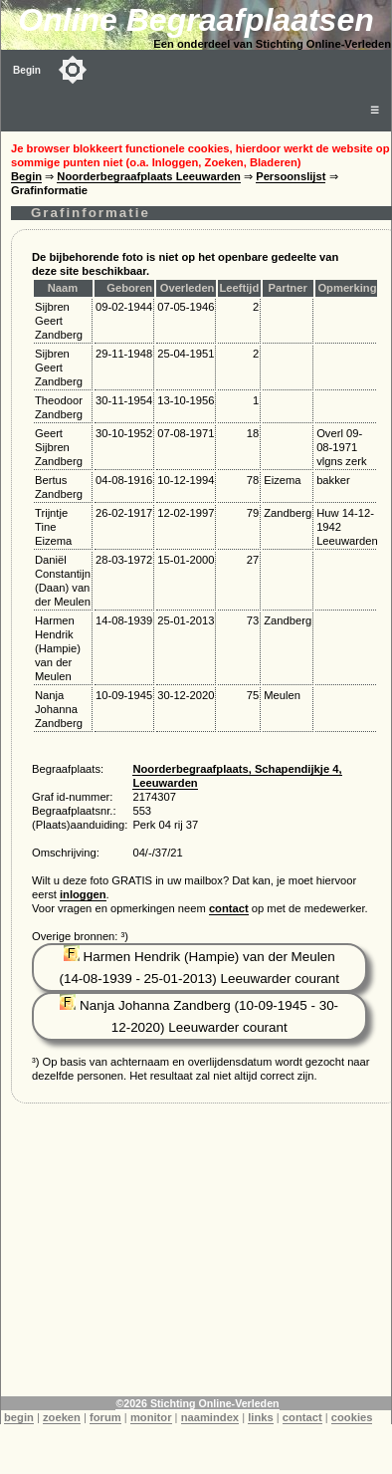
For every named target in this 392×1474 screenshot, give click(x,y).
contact (229, 908)
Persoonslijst (290, 176)
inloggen (83, 894)
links (261, 1417)
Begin (27, 70)
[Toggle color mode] (73, 70)
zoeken (62, 1417)
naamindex (210, 1417)
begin (19, 1417)
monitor (151, 1417)
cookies (352, 1417)
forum (105, 1417)
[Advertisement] (196, 1256)
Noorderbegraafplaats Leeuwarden (149, 176)
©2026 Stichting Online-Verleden (197, 1403)
